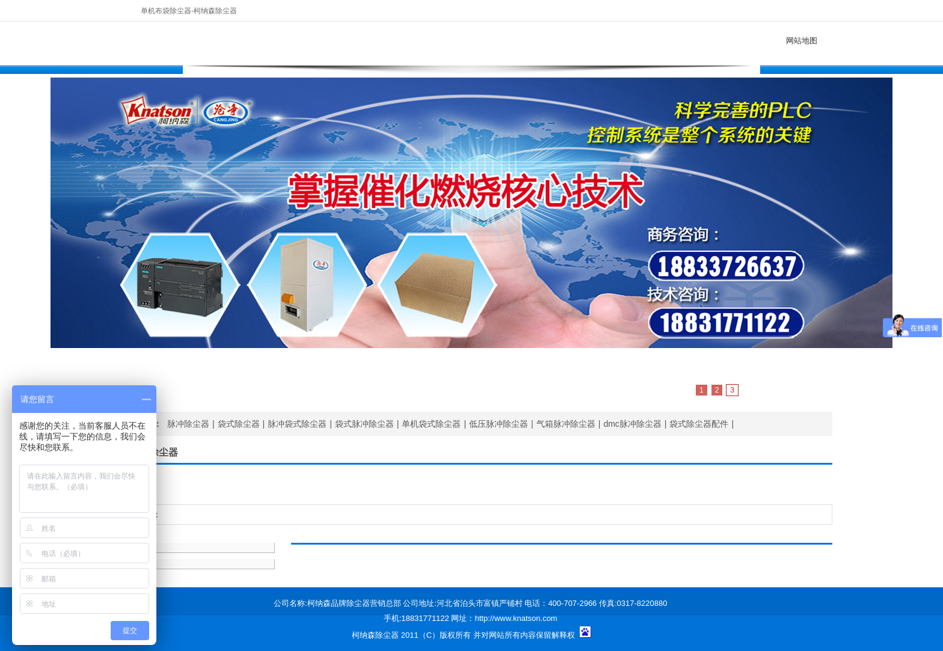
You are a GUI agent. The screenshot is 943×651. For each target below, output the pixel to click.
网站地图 (801, 40)
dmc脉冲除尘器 (632, 424)
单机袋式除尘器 (431, 424)
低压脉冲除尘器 (498, 424)
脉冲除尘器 (188, 424)
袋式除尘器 (239, 424)
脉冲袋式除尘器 (297, 424)
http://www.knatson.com (516, 618)
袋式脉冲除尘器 (364, 424)
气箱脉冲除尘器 (565, 424)
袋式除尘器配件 (698, 424)
